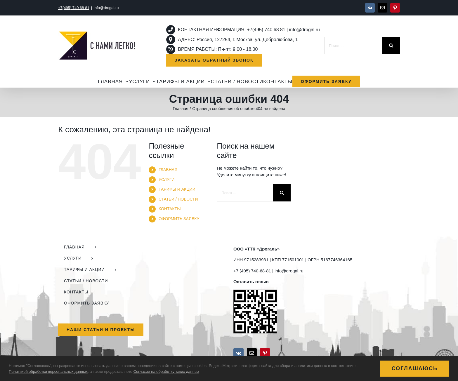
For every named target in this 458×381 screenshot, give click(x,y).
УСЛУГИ (166, 179)
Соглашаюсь (415, 368)
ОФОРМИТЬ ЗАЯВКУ (179, 218)
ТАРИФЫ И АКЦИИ (177, 189)
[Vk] (238, 353)
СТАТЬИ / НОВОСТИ (178, 199)
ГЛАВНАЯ (168, 169)
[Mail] (252, 353)
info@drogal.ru (106, 8)
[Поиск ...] (353, 45)
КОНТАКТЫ (170, 208)
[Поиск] (391, 45)
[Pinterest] (265, 353)
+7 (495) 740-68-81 (252, 270)
